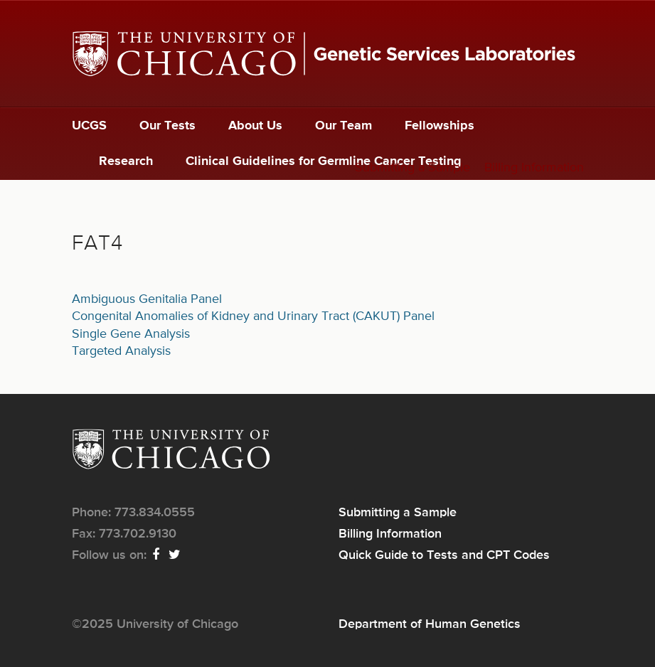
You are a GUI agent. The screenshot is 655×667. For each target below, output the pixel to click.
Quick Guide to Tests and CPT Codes (444, 555)
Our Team (343, 125)
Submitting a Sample (412, 167)
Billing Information (534, 167)
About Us (255, 125)
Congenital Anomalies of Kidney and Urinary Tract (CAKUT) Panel (253, 316)
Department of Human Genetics (430, 624)
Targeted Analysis (121, 351)
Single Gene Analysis (131, 334)
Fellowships (439, 125)
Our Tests (167, 125)
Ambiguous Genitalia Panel (147, 299)
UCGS (89, 125)
